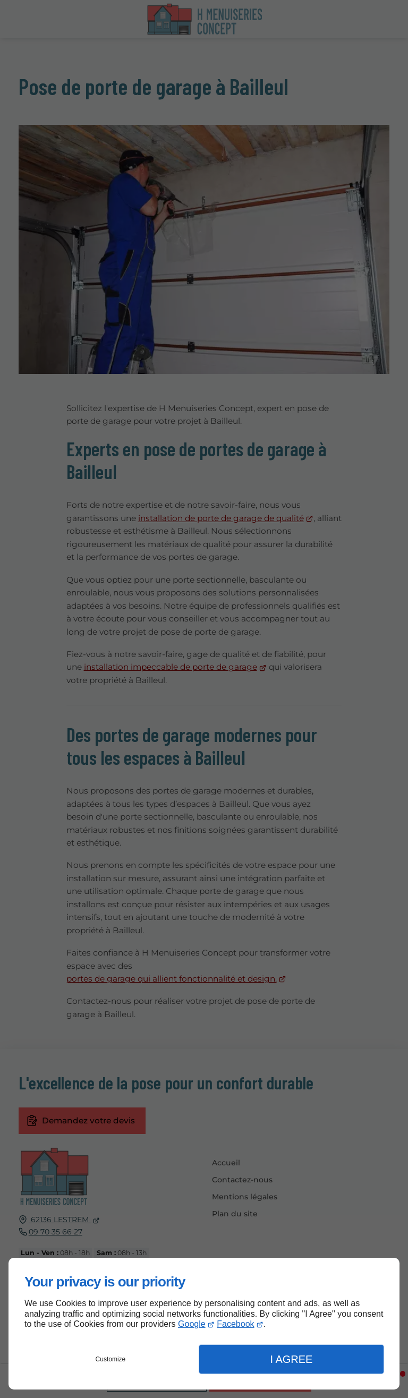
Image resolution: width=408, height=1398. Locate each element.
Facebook (235, 1323)
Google (192, 1323)
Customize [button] (111, 1359)
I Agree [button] (291, 1359)
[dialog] (204, 1324)
